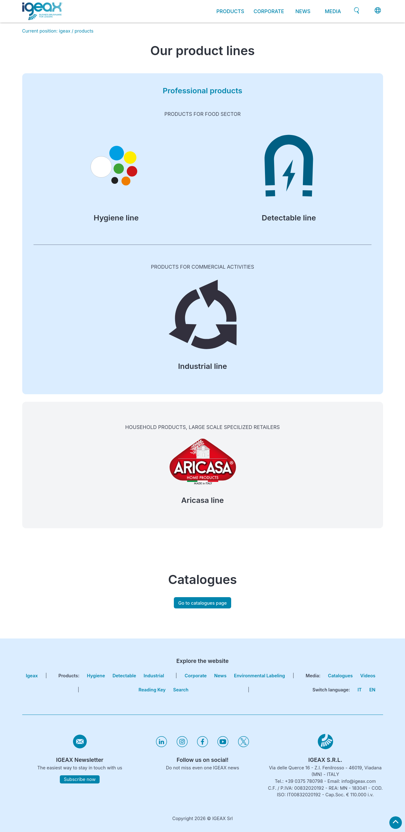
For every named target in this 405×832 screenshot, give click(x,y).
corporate (269, 11)
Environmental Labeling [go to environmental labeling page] (259, 675)
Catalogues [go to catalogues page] (340, 675)
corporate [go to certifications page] (196, 675)
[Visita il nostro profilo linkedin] (161, 745)
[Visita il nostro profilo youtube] (222, 745)
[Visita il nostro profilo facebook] (202, 745)
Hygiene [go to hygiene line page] (96, 675)
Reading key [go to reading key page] (152, 689)
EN (372, 689)
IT (359, 689)
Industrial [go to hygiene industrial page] (154, 675)
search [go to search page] (181, 689)
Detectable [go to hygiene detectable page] (124, 675)
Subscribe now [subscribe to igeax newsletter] (80, 779)
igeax (64, 31)
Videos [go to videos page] (367, 675)
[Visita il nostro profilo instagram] (182, 745)
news (302, 11)
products (84, 31)
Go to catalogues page (202, 603)
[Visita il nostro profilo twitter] (243, 745)
